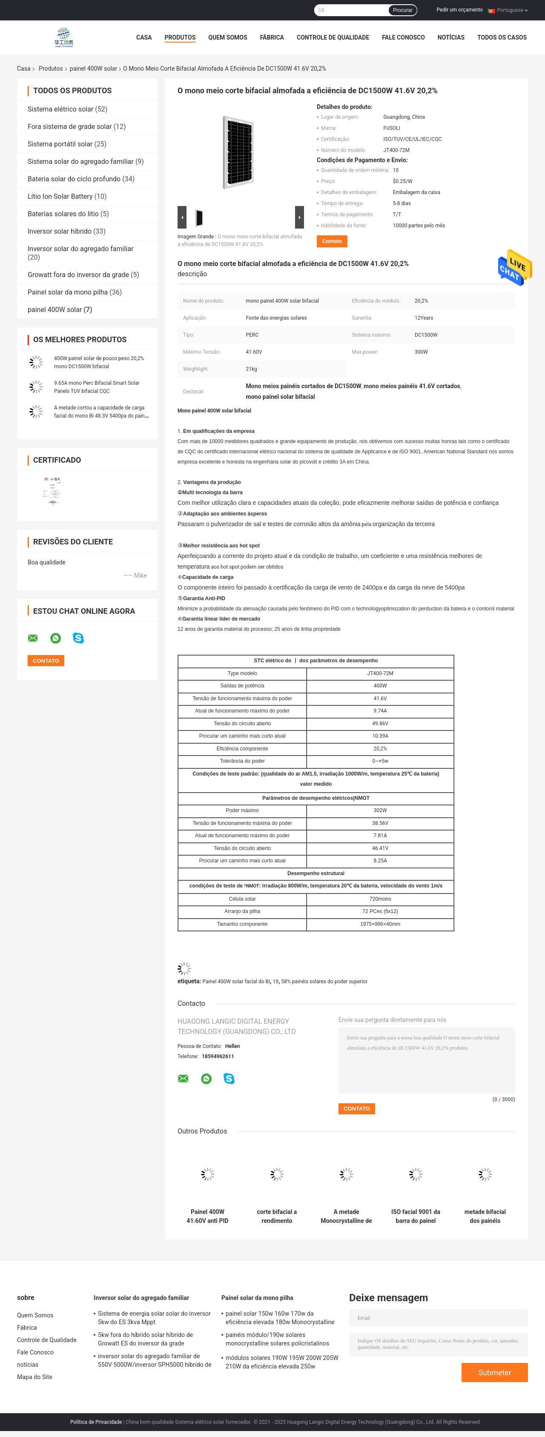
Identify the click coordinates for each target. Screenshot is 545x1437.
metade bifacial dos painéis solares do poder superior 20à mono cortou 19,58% (485, 1216)
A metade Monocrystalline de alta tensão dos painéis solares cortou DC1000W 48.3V (346, 1216)
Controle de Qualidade (333, 37)
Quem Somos (227, 37)
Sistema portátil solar (60, 144)
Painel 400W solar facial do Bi (236, 982)
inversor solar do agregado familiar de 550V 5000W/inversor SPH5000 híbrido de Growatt (155, 1362)
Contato (332, 241)
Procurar (403, 10)
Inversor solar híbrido (60, 231)
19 (276, 982)
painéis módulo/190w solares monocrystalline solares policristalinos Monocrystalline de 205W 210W (277, 1340)
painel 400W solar (93, 68)
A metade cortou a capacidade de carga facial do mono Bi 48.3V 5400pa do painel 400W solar (101, 416)
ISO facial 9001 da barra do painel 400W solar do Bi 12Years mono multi (415, 1216)
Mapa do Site (34, 1377)
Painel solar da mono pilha (68, 292)
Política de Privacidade (96, 1422)
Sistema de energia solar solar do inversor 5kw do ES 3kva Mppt (154, 1317)
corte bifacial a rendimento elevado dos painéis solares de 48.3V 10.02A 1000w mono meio (276, 1216)
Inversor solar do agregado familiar (80, 249)
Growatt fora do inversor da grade (78, 275)
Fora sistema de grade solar (70, 127)
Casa (144, 37)
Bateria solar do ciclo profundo (74, 179)
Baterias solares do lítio (63, 214)
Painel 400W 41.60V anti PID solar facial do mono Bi (207, 1216)
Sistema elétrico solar (60, 109)
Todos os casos (502, 37)
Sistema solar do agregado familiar (81, 161)
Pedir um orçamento (460, 10)
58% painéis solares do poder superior (324, 982)
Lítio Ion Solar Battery (60, 196)
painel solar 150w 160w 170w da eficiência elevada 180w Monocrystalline (280, 1317)
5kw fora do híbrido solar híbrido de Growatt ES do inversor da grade (145, 1339)
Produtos (180, 37)
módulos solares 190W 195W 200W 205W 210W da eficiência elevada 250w (282, 1362)
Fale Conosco (403, 37)
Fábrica (272, 37)
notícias (451, 37)
